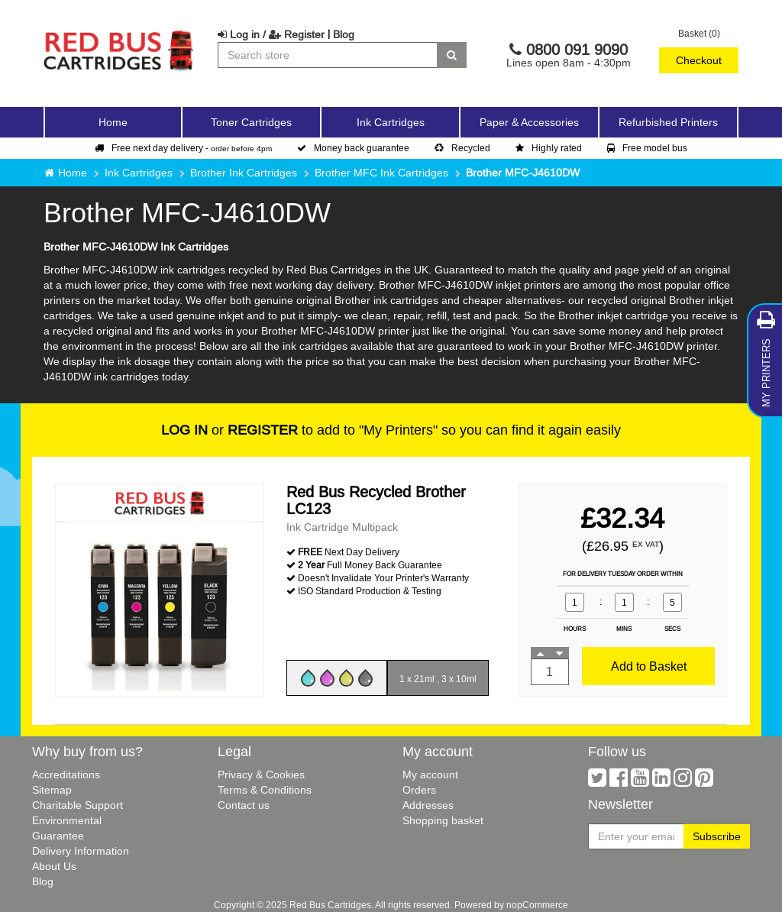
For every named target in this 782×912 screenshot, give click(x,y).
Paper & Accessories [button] (529, 122)
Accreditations (66, 774)
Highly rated (548, 148)
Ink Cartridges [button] (391, 122)
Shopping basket (442, 820)
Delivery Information (80, 851)
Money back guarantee (353, 148)
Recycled (462, 148)
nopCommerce (537, 904)
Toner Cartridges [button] (251, 122)
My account (430, 774)
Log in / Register (271, 34)
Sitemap (52, 790)
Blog (343, 34)
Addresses (428, 805)
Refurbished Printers (668, 122)
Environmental (67, 820)
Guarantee (58, 836)
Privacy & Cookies (261, 774)
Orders (419, 790)
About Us (54, 866)
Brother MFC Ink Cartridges (381, 173)
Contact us (244, 805)
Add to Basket (649, 666)
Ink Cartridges (139, 173)
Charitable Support (77, 805)
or (229, 430)
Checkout (699, 60)
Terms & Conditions (265, 790)
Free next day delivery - (183, 148)
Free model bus (647, 148)
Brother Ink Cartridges (243, 173)
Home (113, 122)
